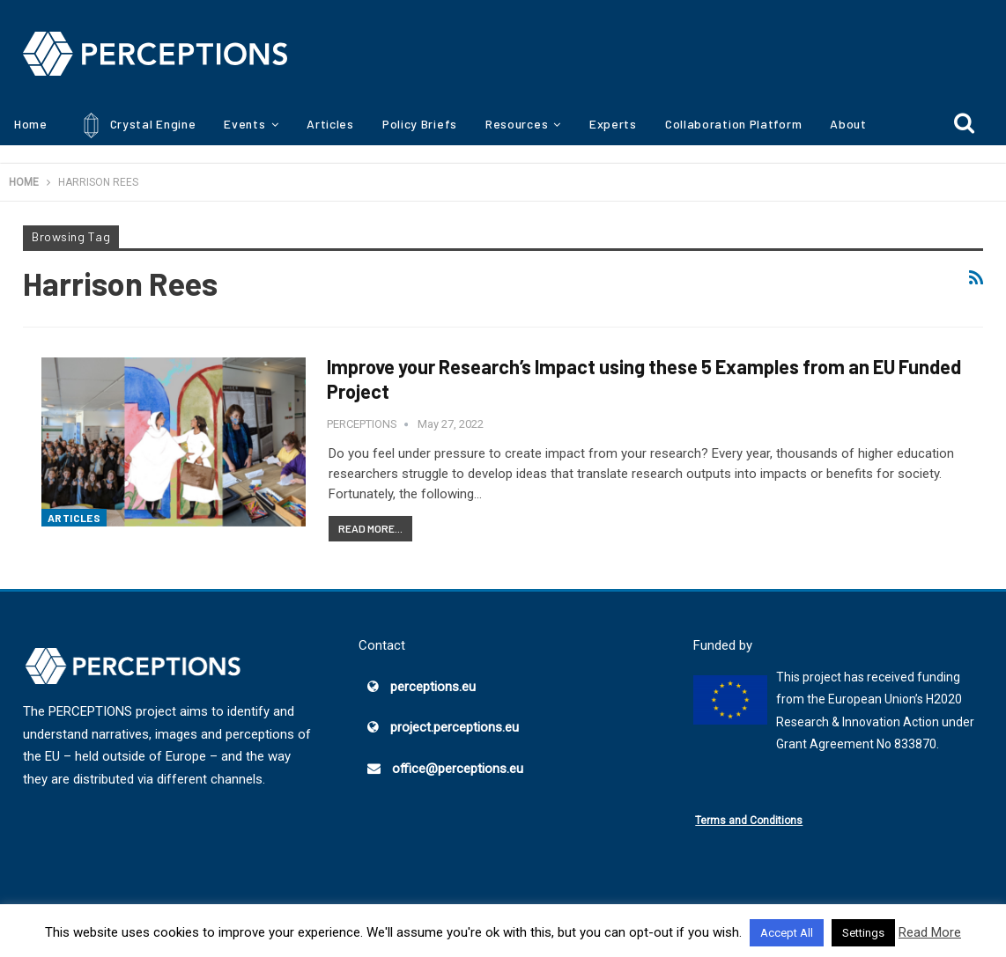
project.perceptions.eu (454, 727)
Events (244, 123)
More (844, 123)
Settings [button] (863, 932)
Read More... (370, 528)
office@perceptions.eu (457, 769)
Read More (930, 932)
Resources (516, 123)
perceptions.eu (433, 687)
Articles (330, 123)
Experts (613, 123)
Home (31, 123)
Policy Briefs (419, 123)
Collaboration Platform (733, 123)
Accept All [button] (786, 932)
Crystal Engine (136, 125)
